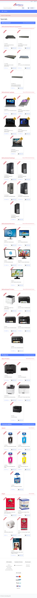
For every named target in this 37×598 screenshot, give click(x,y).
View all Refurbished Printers (28, 289)
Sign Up (35, 1)
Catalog (5, 11)
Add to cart (14, 48)
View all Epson (31, 427)
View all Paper (31, 493)
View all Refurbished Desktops (28, 157)
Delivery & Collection (9, 566)
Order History (28, 566)
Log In (32, 1)
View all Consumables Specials (28, 424)
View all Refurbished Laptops (28, 92)
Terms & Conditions (9, 568)
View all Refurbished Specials (28, 22)
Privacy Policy (9, 567)
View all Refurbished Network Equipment (26, 28)
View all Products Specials (29, 354)
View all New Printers (30, 358)
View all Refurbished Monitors (28, 223)
